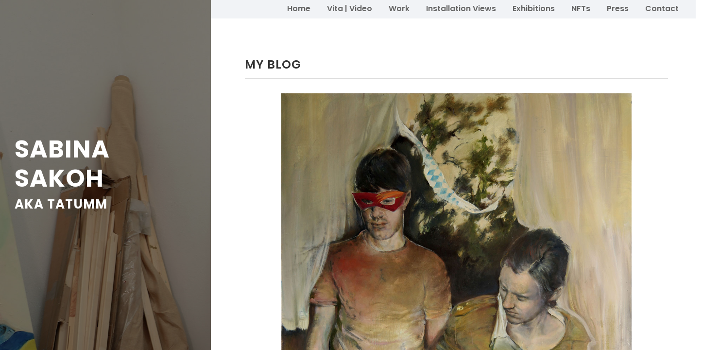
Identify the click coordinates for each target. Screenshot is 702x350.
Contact (662, 8)
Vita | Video (349, 8)
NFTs (580, 8)
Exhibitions (534, 8)
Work (399, 8)
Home (298, 8)
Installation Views (461, 8)
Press (618, 8)
